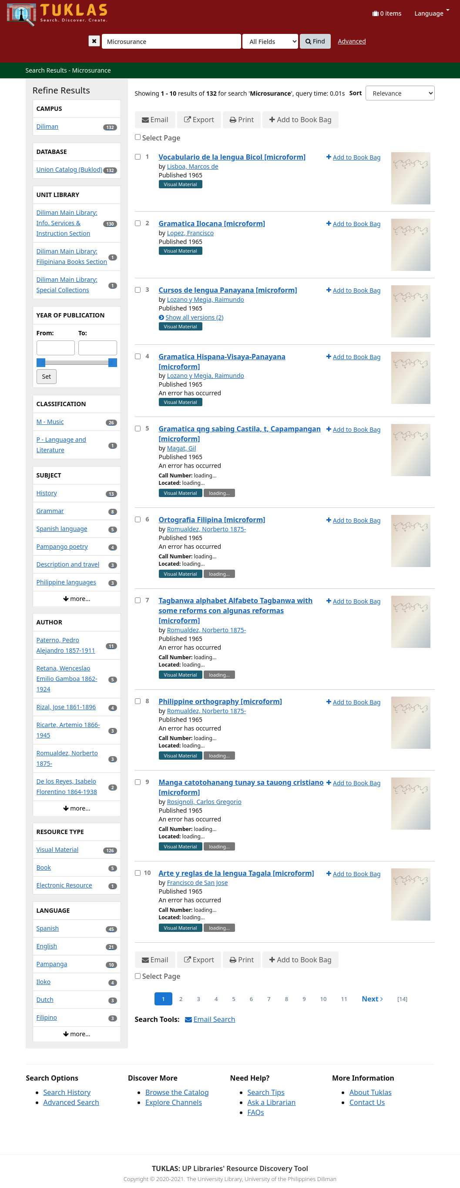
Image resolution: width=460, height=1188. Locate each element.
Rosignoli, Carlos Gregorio (204, 802)
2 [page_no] (180, 999)
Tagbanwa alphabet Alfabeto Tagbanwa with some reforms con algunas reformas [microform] (236, 610)
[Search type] (270, 41)
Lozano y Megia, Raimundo (205, 299)
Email (155, 120)
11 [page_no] (344, 999)
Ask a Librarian (272, 1102)
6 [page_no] (251, 999)
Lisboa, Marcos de (192, 166)
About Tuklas (370, 1092)
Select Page (161, 138)
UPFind (28, 11)
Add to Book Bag (300, 120)
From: (45, 333)
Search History (67, 1092)
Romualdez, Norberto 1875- (206, 529)
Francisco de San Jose (197, 882)
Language (432, 13)
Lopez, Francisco (190, 233)
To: (82, 333)
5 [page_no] (233, 999)
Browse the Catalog (177, 1092)
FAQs (256, 1112)
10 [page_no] (323, 999)
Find (315, 41)
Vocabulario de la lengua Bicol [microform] (232, 157)
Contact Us (367, 1102)
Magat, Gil (181, 448)
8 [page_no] (286, 999)
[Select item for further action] (138, 157)
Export (199, 120)
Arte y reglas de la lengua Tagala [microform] (236, 873)
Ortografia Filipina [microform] (212, 519)
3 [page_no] (198, 999)
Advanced (352, 41)
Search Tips (266, 1092)
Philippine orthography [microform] (220, 701)
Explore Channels (173, 1102)
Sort (355, 93)
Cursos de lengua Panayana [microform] (228, 290)
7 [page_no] (268, 999)
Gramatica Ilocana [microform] (212, 223)
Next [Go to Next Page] (372, 999)
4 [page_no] (216, 999)
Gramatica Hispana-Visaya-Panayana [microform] (222, 361)
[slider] (41, 362)
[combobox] (171, 41)
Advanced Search (71, 1102)
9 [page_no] (304, 999)
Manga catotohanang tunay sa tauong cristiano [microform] (241, 787)
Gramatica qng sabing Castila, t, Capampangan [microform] (240, 434)
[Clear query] (94, 41)
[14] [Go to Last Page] (402, 999)
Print (242, 120)
